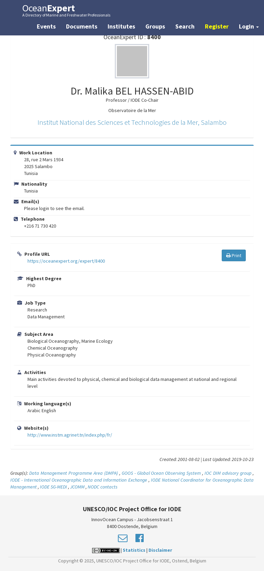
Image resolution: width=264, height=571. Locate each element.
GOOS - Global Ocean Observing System (161, 473)
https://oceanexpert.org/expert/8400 (66, 261)
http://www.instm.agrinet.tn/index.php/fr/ (70, 435)
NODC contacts (103, 487)
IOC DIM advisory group (228, 473)
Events (46, 26)
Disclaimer (160, 550)
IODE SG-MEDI (53, 487)
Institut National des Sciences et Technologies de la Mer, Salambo (132, 122)
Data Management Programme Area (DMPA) (73, 473)
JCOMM (77, 487)
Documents (81, 26)
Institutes (121, 26)
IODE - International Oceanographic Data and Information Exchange (78, 480)
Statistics (134, 550)
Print (233, 255)
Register (217, 26)
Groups (155, 26)
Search (185, 26)
